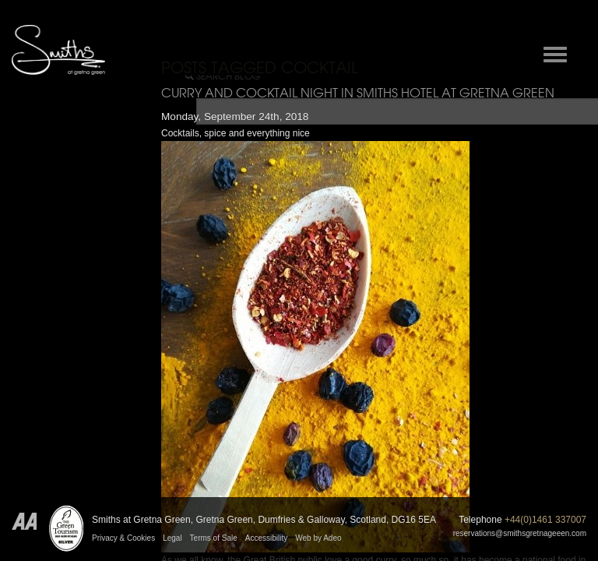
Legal (172, 538)
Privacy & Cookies (123, 538)
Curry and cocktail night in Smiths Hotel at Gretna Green (357, 93)
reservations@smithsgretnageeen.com (519, 533)
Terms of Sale (213, 538)
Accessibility (266, 538)
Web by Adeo (318, 538)
